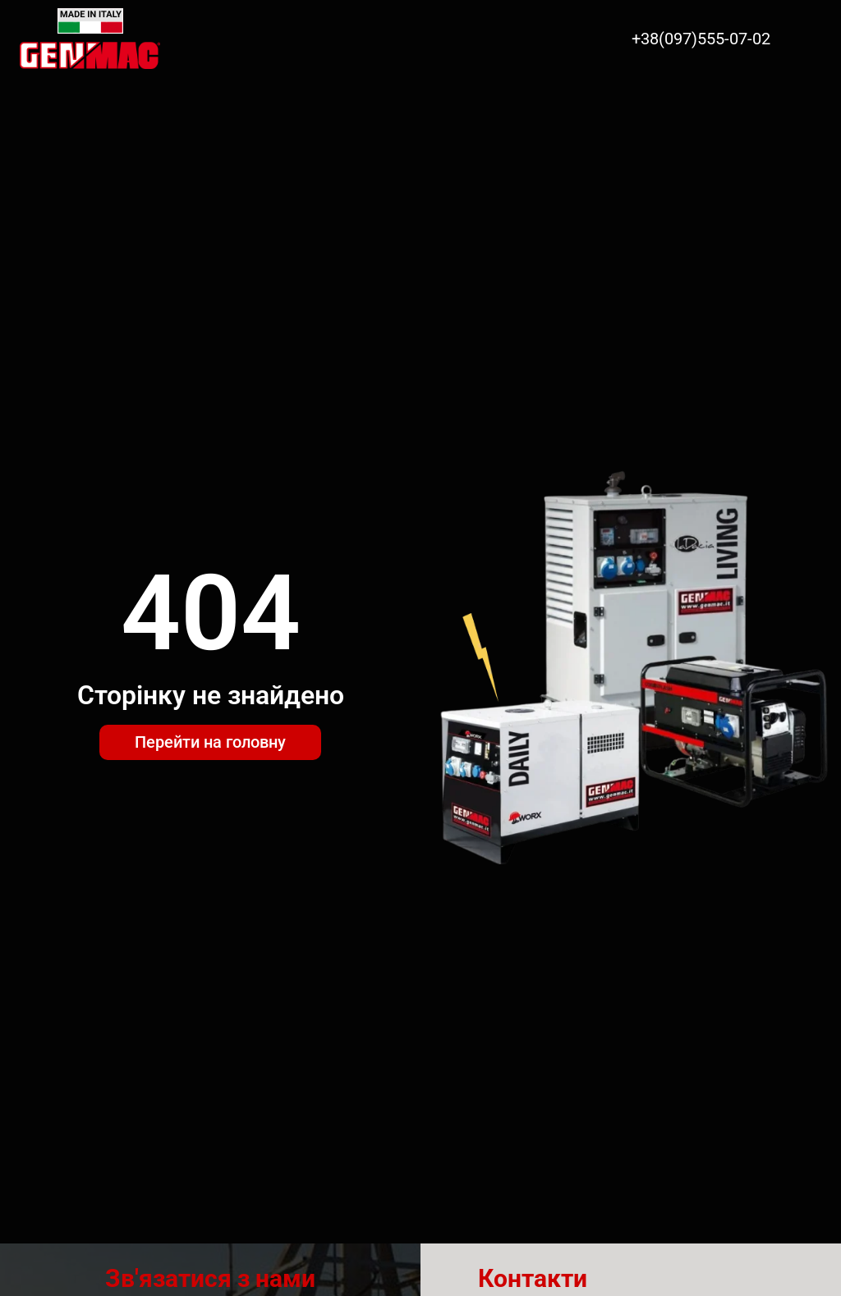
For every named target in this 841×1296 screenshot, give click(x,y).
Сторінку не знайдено (210, 695)
